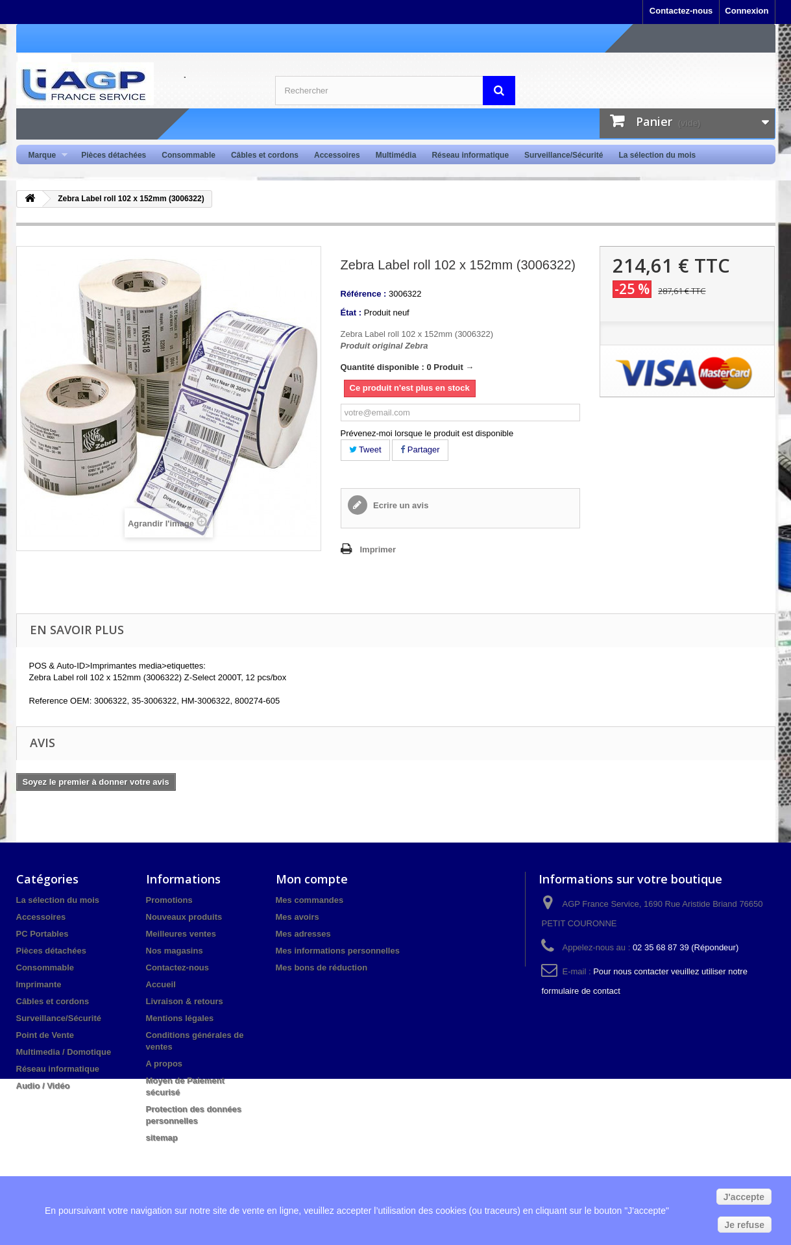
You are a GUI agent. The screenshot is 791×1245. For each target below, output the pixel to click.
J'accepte (744, 1197)
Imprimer (378, 549)
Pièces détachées (113, 155)
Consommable (188, 155)
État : (351, 312)
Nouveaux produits (184, 917)
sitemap (162, 1137)
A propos (164, 1063)
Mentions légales (180, 1018)
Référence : (364, 294)
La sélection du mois (657, 155)
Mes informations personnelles (338, 950)
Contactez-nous (681, 11)
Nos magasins (174, 950)
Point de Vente (45, 1035)
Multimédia (396, 155)
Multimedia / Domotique (64, 1052)
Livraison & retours (184, 1001)
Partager (419, 449)
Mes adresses (303, 934)
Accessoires (337, 155)
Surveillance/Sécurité (563, 155)
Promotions (169, 900)
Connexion (746, 11)
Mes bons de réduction (322, 967)
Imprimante (39, 984)
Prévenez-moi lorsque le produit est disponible (427, 433)
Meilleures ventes (181, 934)
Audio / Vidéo (43, 1086)
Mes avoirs (297, 917)
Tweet (365, 449)
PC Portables (42, 934)
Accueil (161, 984)
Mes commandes (310, 900)
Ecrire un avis (400, 505)
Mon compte (312, 879)
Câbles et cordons (264, 155)
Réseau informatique (470, 155)
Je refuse (744, 1225)
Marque (44, 155)
